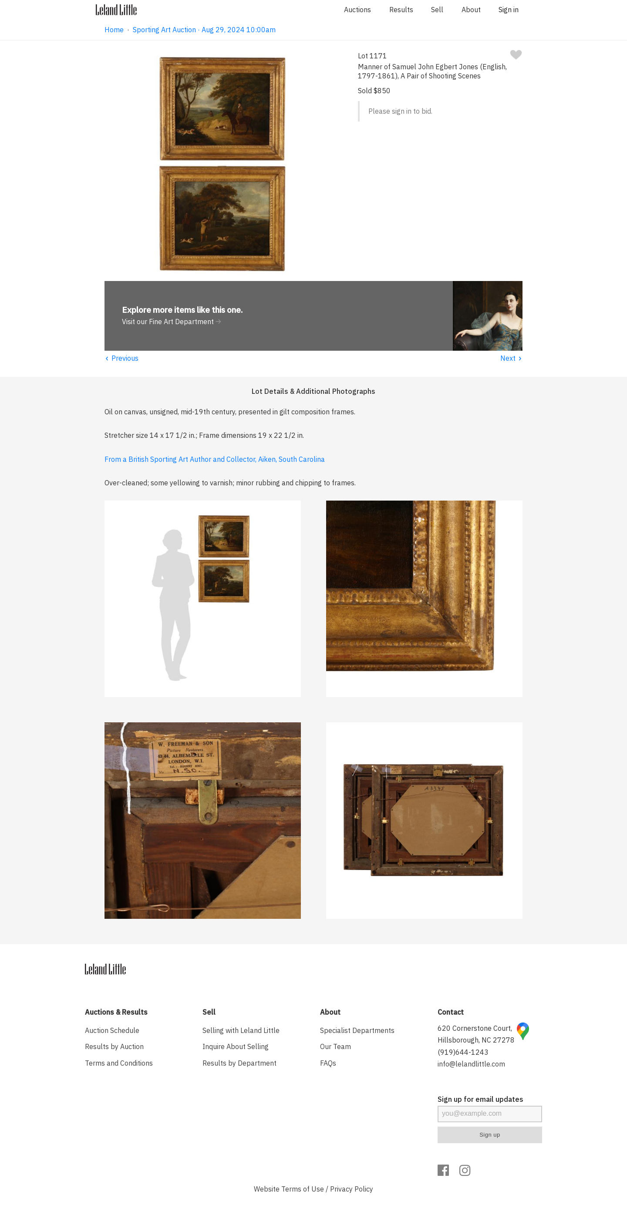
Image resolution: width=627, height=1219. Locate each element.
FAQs (328, 1063)
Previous (121, 358)
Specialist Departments (357, 1030)
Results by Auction (114, 1046)
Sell (437, 9)
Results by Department (239, 1063)
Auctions (357, 9)
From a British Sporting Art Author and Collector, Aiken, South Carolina (214, 459)
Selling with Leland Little (241, 1030)
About (471, 9)
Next (511, 358)
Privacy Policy (351, 1189)
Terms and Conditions (119, 1063)
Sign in (509, 9)
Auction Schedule (112, 1030)
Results (401, 9)
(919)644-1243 (463, 1052)
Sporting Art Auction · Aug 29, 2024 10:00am (204, 29)
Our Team (335, 1046)
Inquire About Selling (235, 1046)
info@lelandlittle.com (471, 1064)
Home (114, 29)
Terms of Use (302, 1189)
